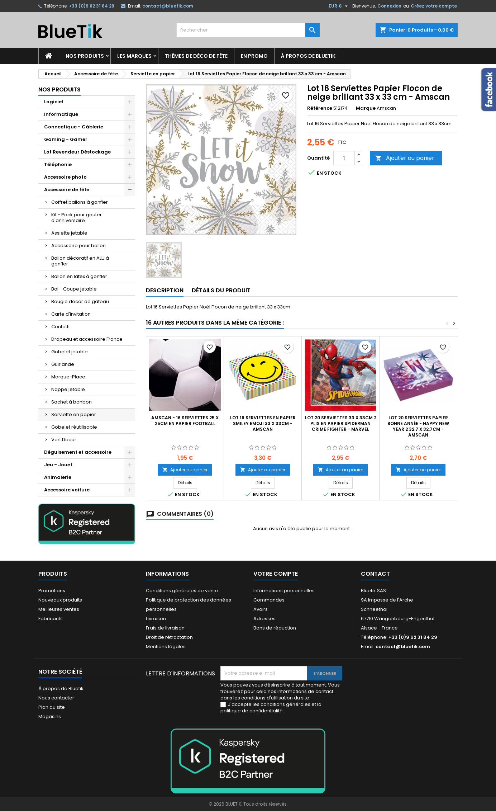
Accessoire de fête (66, 189)
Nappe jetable (68, 389)
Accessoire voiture (67, 489)
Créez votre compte (434, 6)
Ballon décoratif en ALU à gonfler (80, 261)
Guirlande (62, 364)
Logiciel (53, 101)
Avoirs (260, 609)
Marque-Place (68, 376)
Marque (366, 108)
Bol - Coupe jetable (74, 289)
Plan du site (51, 707)
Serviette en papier (73, 414)
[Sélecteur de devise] (339, 6)
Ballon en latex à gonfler (79, 276)
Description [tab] (164, 290)
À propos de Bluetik (308, 56)
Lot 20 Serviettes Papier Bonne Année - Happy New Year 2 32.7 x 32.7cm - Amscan (418, 426)
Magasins (49, 716)
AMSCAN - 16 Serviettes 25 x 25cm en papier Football (185, 420)
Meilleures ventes (58, 609)
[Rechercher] (248, 30)
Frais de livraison (165, 627)
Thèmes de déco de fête (196, 56)
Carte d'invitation (71, 314)
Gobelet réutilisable (74, 427)
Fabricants (50, 618)
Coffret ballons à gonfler (79, 202)
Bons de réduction (274, 627)
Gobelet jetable (69, 351)
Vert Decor (63, 439)
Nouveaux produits (60, 600)
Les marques (134, 56)
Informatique (61, 114)
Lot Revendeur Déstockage (77, 151)
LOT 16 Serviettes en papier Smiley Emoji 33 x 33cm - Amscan (263, 423)
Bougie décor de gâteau (80, 301)
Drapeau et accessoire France (87, 339)
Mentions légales (166, 646)
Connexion (389, 6)
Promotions (51, 590)
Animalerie (57, 477)
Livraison (156, 618)
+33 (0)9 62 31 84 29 (91, 6)
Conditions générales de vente (182, 590)
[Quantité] (344, 158)
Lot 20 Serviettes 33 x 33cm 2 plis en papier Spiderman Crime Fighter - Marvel (340, 423)
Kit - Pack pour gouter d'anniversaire (76, 217)
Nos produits (85, 56)
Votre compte (275, 574)
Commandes (269, 600)
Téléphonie (58, 164)
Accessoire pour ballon (78, 245)
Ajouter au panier (404, 158)
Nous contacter (56, 697)
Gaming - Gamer (65, 139)
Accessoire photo (65, 177)
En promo (254, 56)
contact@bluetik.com (167, 6)
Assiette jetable (69, 233)
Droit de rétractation (169, 637)
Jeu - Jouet (58, 464)
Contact (375, 574)
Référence (319, 108)
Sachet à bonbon (71, 402)
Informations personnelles (284, 590)
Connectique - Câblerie (73, 126)
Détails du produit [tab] (221, 290)
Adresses (264, 618)
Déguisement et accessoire (77, 452)
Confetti (60, 326)
